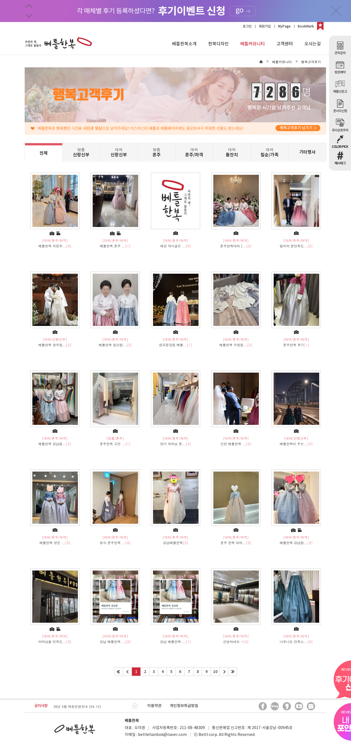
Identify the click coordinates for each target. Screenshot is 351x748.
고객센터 (284, 43)
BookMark (306, 26)
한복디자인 (218, 43)
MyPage (284, 26)
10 (215, 671)
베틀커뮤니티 (252, 43)
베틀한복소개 (184, 43)
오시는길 (312, 43)
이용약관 (154, 705)
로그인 (247, 26)
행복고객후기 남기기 (298, 128)
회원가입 (265, 26)
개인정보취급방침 (184, 705)
